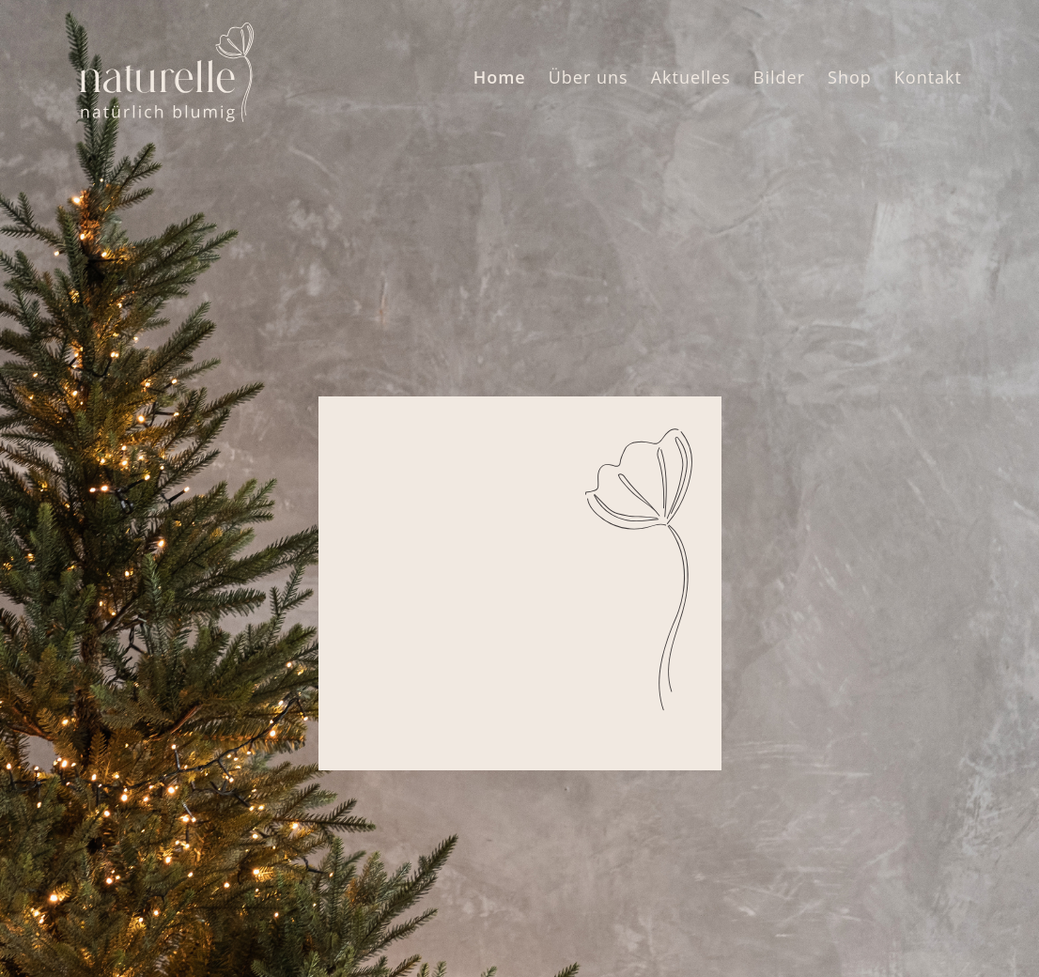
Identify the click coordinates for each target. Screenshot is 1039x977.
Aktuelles (691, 77)
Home (499, 77)
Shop (850, 77)
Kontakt (928, 77)
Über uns (588, 77)
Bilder (779, 77)
